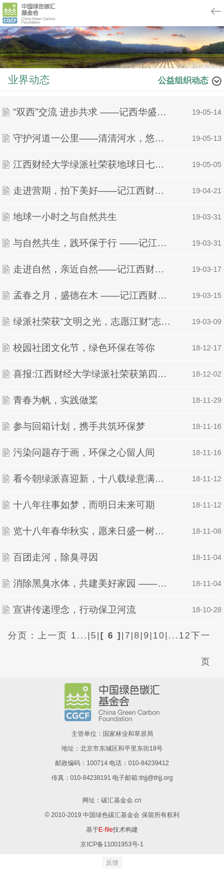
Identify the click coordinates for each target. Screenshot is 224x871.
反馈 (112, 862)
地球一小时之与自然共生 (65, 217)
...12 (179, 636)
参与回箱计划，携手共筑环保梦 (79, 426)
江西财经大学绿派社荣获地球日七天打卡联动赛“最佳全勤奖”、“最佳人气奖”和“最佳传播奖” (92, 164)
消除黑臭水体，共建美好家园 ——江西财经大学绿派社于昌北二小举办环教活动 (92, 583)
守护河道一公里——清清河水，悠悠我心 (92, 138)
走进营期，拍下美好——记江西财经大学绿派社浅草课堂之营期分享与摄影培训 (92, 190)
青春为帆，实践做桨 (55, 400)
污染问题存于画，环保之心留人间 (84, 452)
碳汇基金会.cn (121, 800)
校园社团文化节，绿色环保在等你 (84, 348)
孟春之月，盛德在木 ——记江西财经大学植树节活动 (92, 295)
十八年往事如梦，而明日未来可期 (84, 505)
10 (159, 636)
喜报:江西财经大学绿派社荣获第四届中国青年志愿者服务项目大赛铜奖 (92, 374)
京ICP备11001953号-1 (111, 844)
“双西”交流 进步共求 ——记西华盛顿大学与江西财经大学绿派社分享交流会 (92, 112)
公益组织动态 (183, 80)
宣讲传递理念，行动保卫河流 (74, 609)
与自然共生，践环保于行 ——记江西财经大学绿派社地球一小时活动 (92, 243)
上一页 (53, 636)
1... (79, 636)
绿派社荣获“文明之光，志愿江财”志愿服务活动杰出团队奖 (92, 321)
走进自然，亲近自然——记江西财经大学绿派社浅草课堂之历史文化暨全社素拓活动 (92, 269)
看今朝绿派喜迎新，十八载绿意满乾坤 (92, 478)
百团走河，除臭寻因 (55, 557)
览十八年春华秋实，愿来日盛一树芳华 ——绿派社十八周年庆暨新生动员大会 (92, 531)
